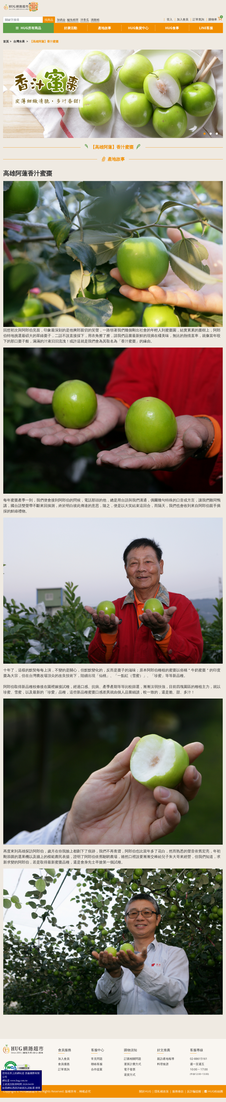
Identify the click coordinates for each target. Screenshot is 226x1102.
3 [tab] (217, 134)
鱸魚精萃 (73, 20)
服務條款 (178, 1091)
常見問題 (96, 1059)
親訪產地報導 (165, 1059)
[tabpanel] (113, 94)
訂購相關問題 (132, 1059)
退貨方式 (129, 1074)
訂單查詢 (198, 19)
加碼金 (61, 20)
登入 (169, 19)
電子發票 (129, 1069)
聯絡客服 (96, 1064)
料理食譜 (163, 1064)
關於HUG (145, 1091)
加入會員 (182, 19)
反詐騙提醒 (194, 1091)
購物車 (215, 18)
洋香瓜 (84, 20)
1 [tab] (204, 134)
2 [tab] (211, 134)
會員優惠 (64, 1064)
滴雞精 (95, 20)
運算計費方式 (132, 1064)
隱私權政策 (161, 1091)
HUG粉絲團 (214, 1091)
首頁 (6, 41)
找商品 (49, 20)
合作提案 (96, 1069)
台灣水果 (19, 41)
